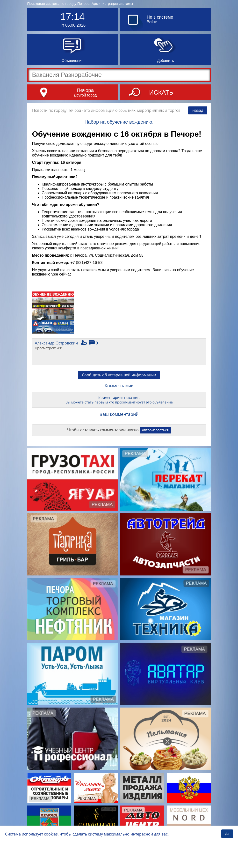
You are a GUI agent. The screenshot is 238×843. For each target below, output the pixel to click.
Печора (85, 90)
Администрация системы (112, 4)
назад (197, 110)
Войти (152, 22)
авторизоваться (155, 430)
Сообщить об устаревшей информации (119, 375)
